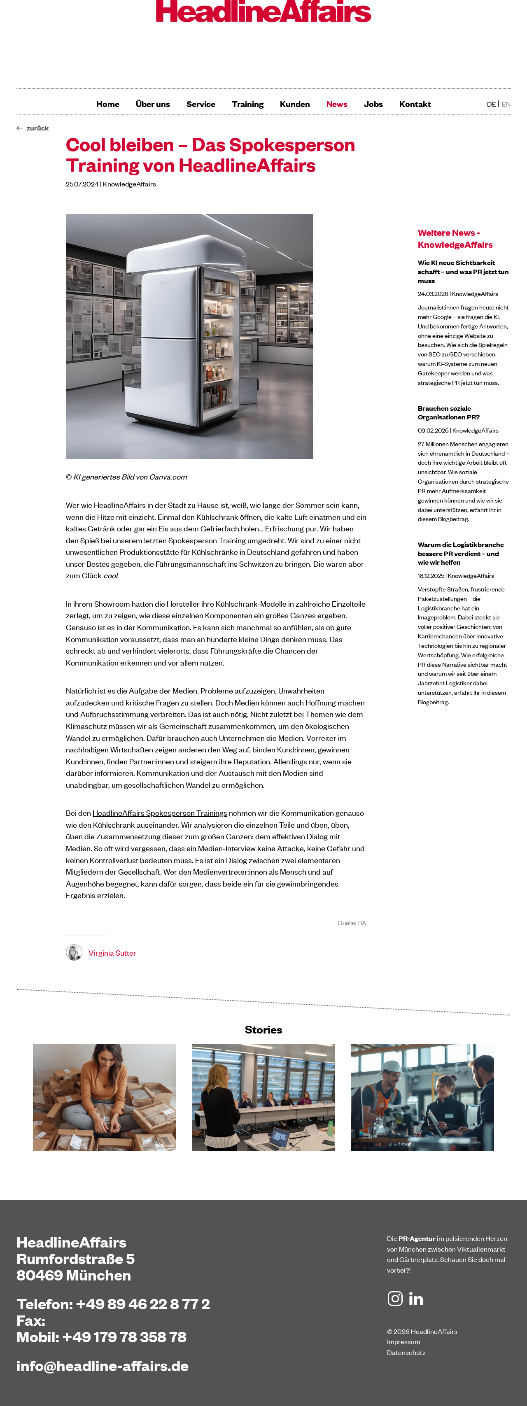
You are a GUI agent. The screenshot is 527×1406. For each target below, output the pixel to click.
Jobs (373, 103)
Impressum (403, 1341)
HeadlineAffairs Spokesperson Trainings (160, 812)
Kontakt (415, 103)
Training (248, 103)
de (491, 103)
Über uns (153, 103)
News (336, 103)
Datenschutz (406, 1352)
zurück (38, 128)
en (506, 103)
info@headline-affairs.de (102, 1364)
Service (201, 103)
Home (107, 103)
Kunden (295, 103)
